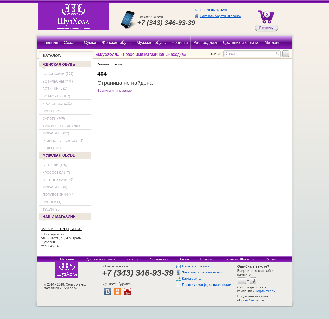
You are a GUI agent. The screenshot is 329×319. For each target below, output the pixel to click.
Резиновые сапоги (60, 141)
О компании (159, 259)
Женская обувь (59, 64)
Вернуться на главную (114, 90)
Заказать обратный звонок (220, 16)
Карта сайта (191, 278)
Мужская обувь (59, 155)
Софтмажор (264, 291)
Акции (184, 259)
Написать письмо (213, 10)
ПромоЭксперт (250, 300)
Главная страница (110, 64)
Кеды (47, 148)
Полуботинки (55, 195)
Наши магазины (59, 217)
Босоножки (54, 74)
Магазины (67, 259)
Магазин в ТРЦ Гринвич (61, 229)
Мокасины (52, 133)
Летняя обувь (55, 180)
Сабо (47, 111)
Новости (206, 259)
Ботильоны (53, 81)
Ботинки (50, 89)
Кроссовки (53, 104)
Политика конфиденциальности (206, 285)
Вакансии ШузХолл (239, 259)
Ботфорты (52, 96)
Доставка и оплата (101, 259)
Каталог (133, 259)
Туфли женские (57, 126)
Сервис (271, 259)
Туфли (48, 210)
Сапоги (49, 118)
